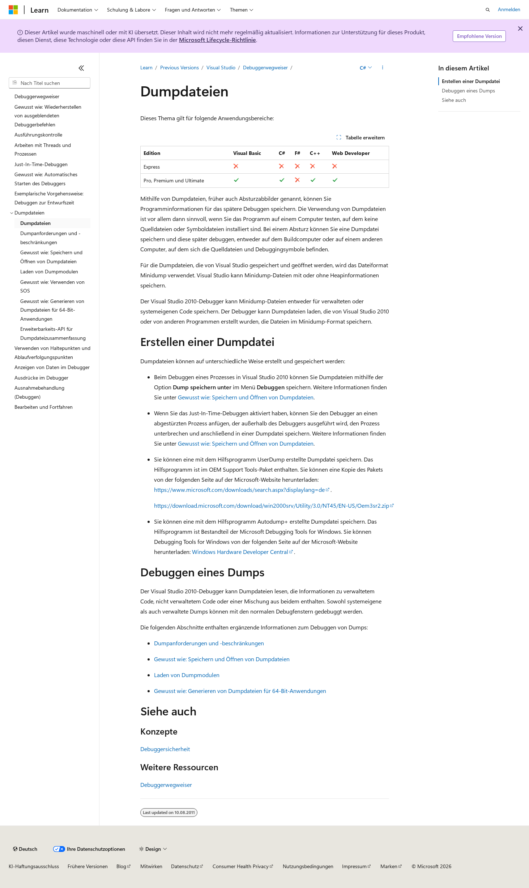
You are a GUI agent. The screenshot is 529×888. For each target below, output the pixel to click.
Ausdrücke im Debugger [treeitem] (41, 377)
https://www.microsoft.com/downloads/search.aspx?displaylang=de (239, 489)
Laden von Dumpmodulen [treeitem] (49, 271)
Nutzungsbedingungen (308, 866)
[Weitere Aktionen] (382, 67)
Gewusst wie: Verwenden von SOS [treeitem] (52, 286)
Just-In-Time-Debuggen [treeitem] (41, 164)
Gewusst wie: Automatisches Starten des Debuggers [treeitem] (45, 179)
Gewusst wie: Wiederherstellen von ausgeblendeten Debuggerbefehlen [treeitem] (47, 115)
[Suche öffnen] (488, 9)
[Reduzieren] (81, 67)
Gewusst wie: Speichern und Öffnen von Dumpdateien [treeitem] (51, 257)
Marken (388, 866)
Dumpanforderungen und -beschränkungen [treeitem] (50, 238)
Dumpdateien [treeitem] (35, 223)
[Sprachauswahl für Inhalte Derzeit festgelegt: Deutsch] (25, 849)
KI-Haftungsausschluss (34, 866)
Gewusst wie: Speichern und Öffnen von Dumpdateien (245, 397)
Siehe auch (454, 99)
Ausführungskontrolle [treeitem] (38, 134)
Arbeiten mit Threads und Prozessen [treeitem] (42, 149)
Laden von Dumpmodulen (186, 675)
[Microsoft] (13, 9)
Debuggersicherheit (165, 749)
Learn (146, 67)
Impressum (354, 866)
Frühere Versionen (88, 866)
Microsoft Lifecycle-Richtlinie (217, 39)
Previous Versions (179, 67)
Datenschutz (185, 866)
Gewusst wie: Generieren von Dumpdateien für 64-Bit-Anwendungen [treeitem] (52, 310)
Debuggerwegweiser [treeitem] (36, 96)
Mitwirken (151, 866)
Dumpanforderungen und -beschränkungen (209, 643)
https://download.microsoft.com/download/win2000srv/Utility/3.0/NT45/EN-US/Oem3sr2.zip (271, 505)
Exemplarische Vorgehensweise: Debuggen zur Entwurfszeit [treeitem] (49, 198)
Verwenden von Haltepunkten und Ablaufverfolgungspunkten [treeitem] (52, 352)
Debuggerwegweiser (265, 67)
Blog (121, 866)
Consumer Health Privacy (241, 866)
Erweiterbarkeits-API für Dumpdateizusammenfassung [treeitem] (53, 333)
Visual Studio (220, 67)
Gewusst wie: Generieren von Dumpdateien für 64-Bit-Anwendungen (240, 690)
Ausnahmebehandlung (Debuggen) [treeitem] (39, 392)
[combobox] (49, 83)
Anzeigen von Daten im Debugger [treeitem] (52, 367)
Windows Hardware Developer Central (240, 551)
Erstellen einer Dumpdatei (471, 81)
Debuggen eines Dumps (468, 90)
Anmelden (509, 9)
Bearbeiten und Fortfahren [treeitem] (43, 406)
